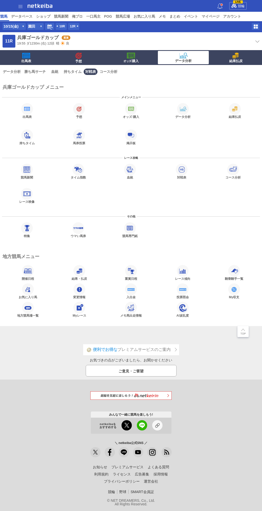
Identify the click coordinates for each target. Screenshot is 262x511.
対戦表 (90, 72)
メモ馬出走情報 (131, 309)
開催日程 (28, 272)
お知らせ (100, 467)
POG (246, 16)
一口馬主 (231, 16)
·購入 (131, 58)
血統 (54, 72)
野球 (122, 492)
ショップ (181, 16)
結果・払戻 (79, 272)
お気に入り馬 (28, 291)
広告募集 (142, 474)
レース (39, 16)
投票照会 (183, 291)
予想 (59, 16)
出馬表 (26, 58)
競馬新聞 (199, 16)
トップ (7, 16)
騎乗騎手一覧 (234, 272)
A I (50, 16)
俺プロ (215, 16)
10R (62, 26)
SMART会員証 (142, 492)
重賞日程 (131, 272)
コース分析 (108, 72)
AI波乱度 (183, 309)
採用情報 (161, 474)
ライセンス (122, 474)
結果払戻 (236, 58)
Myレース (79, 309)
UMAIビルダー (78, 16)
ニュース (23, 16)
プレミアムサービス (127, 467)
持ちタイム (73, 72)
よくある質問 (158, 467)
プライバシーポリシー (122, 481)
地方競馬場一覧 (28, 309)
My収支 (234, 291)
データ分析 (183, 57)
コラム (99, 16)
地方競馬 (138, 16)
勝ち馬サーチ (35, 72)
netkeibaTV (117, 16)
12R (72, 26)
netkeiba (40, 6)
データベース (159, 16)
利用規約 (101, 474)
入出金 (131, 291)
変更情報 (79, 291)
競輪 (238, 5)
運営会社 (151, 481)
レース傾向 (182, 272)
